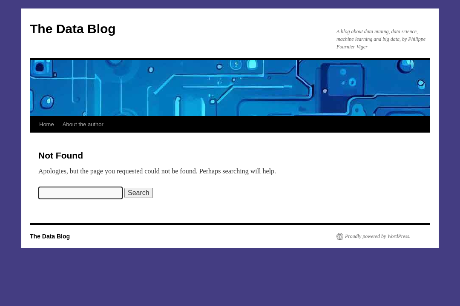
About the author (83, 124)
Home (46, 124)
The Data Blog (73, 29)
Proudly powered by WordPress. (378, 236)
